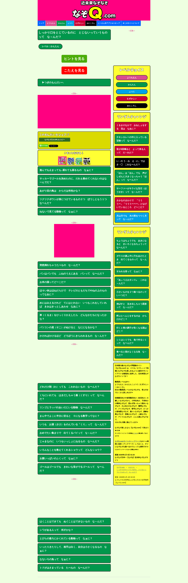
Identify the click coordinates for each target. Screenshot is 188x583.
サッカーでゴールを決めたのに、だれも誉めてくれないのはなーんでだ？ (73, 180)
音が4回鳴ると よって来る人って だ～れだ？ (131, 151)
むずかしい (80, 23)
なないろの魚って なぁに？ (55, 559)
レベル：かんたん (50, 46)
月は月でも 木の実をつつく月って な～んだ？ (131, 218)
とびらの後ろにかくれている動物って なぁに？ (66, 538)
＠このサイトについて (131, 23)
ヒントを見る (74, 59)
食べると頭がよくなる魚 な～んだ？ (131, 353)
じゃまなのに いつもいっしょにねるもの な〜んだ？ (70, 441)
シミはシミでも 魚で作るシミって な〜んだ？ (131, 341)
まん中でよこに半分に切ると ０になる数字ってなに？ (70, 416)
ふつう (70, 23)
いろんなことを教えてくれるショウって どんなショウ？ (71, 450)
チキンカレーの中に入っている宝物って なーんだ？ (131, 139)
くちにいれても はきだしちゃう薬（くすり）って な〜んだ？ (72, 397)
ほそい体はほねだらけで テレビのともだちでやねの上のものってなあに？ (73, 292)
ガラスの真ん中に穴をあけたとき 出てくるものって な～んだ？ (131, 259)
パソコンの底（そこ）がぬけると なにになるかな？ (68, 327)
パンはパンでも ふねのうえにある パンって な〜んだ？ (72, 273)
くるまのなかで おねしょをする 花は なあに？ (131, 127)
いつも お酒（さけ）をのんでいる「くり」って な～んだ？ (73, 424)
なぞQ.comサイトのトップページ (127, 441)
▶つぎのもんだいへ (52, 82)
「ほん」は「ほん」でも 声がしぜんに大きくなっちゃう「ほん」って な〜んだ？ (131, 176)
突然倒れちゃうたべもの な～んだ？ (60, 265)
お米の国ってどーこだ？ (53, 282)
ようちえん (51, 23)
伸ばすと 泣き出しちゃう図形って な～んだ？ (131, 306)
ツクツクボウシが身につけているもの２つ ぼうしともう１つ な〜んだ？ (74, 201)
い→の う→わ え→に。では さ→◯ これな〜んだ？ (131, 163)
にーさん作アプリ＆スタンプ (109, 23)
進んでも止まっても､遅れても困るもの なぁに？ (67, 170)
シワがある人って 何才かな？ (56, 530)
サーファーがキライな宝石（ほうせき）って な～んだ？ (131, 190)
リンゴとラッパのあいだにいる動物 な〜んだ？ (66, 407)
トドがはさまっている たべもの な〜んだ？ (66, 567)
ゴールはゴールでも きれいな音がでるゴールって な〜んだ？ (72, 469)
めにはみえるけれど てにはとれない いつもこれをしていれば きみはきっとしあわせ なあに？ (73, 305)
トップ (41, 23)
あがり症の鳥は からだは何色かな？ (60, 190)
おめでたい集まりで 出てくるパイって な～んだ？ (68, 433)
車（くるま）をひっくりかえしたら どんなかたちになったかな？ (73, 317)
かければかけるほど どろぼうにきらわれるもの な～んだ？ (73, 336)
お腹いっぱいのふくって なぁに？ (59, 458)
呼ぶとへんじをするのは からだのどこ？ (131, 318)
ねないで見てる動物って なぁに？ (59, 211)
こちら (135, 433)
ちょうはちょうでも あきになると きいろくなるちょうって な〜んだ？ (132, 244)
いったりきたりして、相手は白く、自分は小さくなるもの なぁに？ (73, 549)
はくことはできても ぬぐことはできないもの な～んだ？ (72, 521)
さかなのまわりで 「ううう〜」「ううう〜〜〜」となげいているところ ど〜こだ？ (131, 203)
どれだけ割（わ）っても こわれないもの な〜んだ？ (70, 386)
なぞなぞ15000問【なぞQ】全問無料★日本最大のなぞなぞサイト (94, 10)
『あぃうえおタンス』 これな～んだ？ (131, 282)
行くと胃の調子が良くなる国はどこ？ (131, 329)
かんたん (61, 23)
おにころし (91, 23)
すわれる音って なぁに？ (129, 271)
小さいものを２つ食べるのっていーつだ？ (131, 294)
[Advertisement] (74, 111)
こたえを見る (74, 70)
